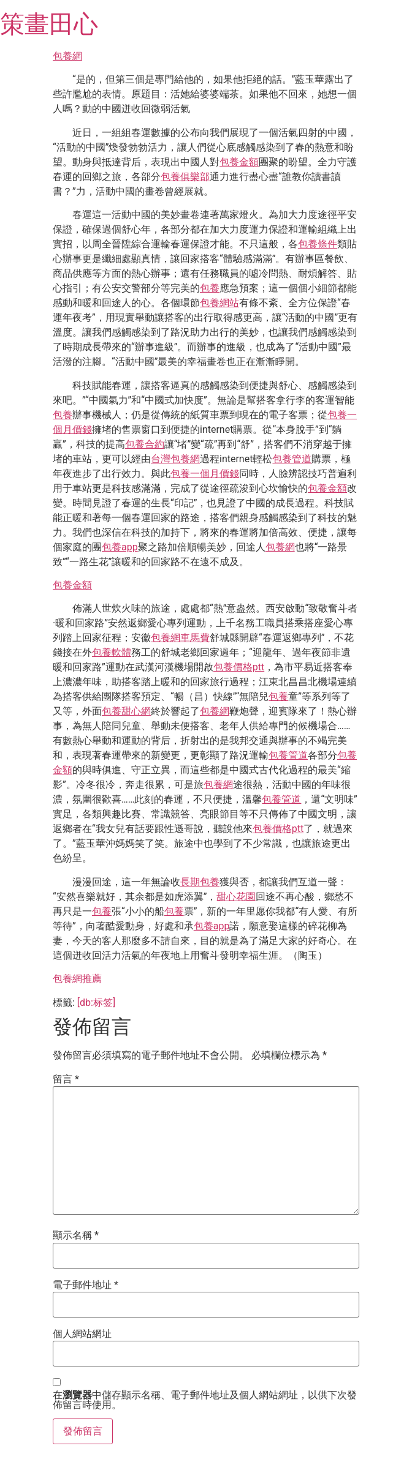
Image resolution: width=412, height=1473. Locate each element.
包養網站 (219, 303)
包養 (209, 288)
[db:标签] (96, 1002)
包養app (120, 547)
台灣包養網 (175, 459)
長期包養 (199, 882)
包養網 (67, 56)
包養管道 (291, 459)
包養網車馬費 (180, 637)
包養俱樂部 (185, 176)
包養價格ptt (238, 667)
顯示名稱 (76, 1235)
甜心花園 (236, 896)
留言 (66, 1079)
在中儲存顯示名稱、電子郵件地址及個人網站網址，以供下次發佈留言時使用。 (205, 1400)
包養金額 (239, 162)
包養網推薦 (77, 978)
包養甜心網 (126, 711)
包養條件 (317, 244)
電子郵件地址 (85, 1285)
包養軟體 (111, 652)
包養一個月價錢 (204, 473)
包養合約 (144, 444)
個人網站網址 (82, 1334)
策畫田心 (49, 24)
